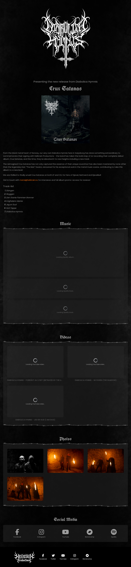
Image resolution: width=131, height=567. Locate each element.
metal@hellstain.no (29, 180)
